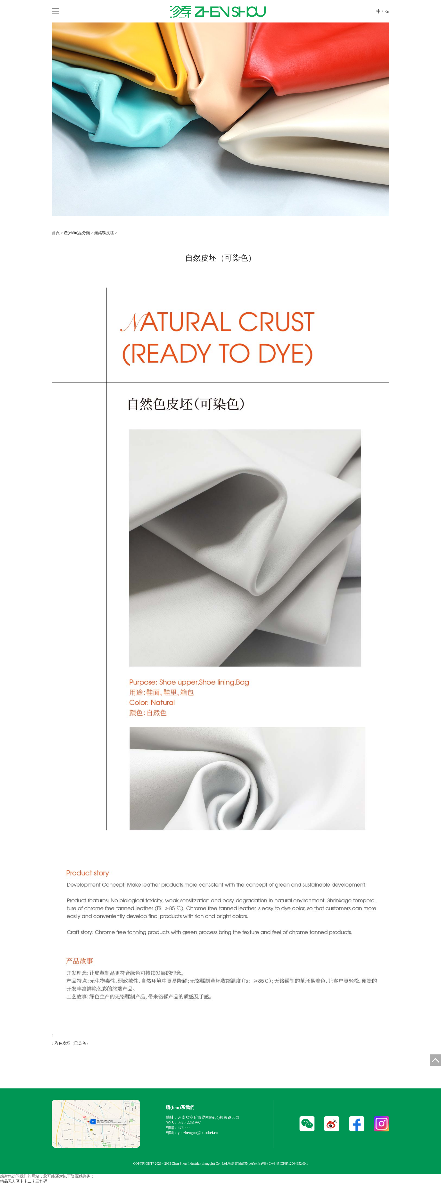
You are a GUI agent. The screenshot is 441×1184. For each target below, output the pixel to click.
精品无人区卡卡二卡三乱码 (23, 1181)
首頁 (56, 233)
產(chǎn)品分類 (77, 233)
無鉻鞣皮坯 (104, 233)
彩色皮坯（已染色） (72, 1043)
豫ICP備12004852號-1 (292, 1163)
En (386, 11)
